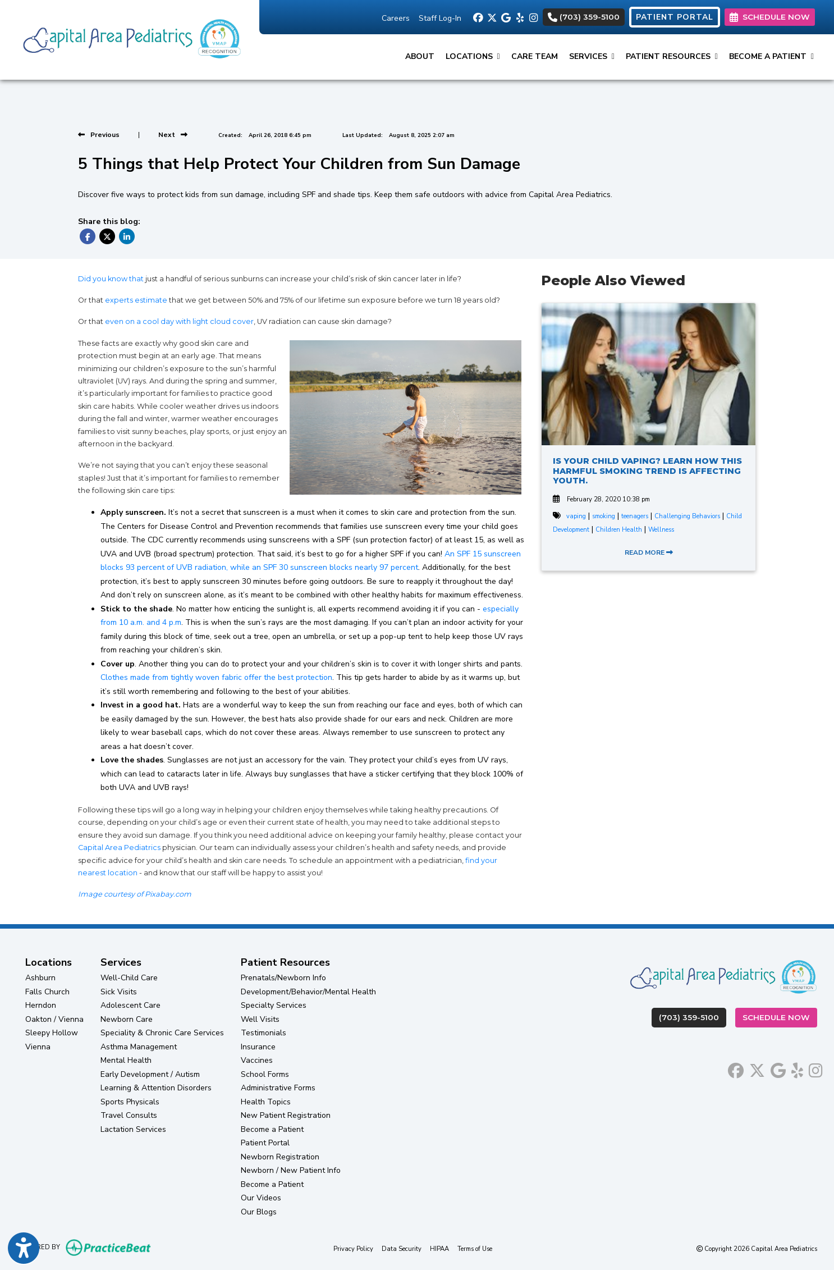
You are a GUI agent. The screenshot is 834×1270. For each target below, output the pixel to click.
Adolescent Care (130, 1005)
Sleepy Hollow (51, 1032)
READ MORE (649, 552)
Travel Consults (128, 1115)
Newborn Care (126, 1019)
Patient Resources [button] (672, 56)
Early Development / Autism (150, 1074)
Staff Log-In (440, 18)
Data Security (401, 1248)
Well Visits (260, 1019)
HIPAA (439, 1248)
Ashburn (40, 977)
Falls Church (47, 991)
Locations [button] (473, 56)
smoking (603, 516)
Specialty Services (273, 1005)
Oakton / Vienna (54, 1019)
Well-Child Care (129, 977)
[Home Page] (129, 39)
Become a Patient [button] (771, 56)
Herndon (40, 1005)
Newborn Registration (280, 1157)
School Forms (265, 1074)
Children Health (618, 530)
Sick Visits (118, 991)
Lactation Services (133, 1129)
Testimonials (263, 1032)
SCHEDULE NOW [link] (770, 16)
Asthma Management (138, 1046)
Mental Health (126, 1060)
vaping (576, 516)
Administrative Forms (278, 1087)
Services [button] (592, 56)
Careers (396, 18)
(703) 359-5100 (584, 16)
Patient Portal (265, 1142)
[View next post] (172, 134)
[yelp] (519, 17)
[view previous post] (99, 134)
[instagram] (533, 17)
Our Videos (261, 1198)
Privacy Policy (353, 1248)
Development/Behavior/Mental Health (308, 991)
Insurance (258, 1046)
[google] (505, 17)
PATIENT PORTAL (674, 17)
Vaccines (257, 1060)
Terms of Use (474, 1248)
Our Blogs (259, 1212)
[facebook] (477, 17)
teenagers (634, 516)
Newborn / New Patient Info (291, 1170)
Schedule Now (780, 1016)
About (419, 56)
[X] (491, 17)
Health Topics (266, 1102)
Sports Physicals (129, 1102)
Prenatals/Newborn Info (283, 977)
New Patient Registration (286, 1115)
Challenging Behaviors (687, 516)
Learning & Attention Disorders (156, 1087)
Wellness (661, 530)
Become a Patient (272, 1129)
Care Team (534, 56)
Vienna (38, 1046)
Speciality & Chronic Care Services (162, 1032)
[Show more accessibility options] (23, 1249)
